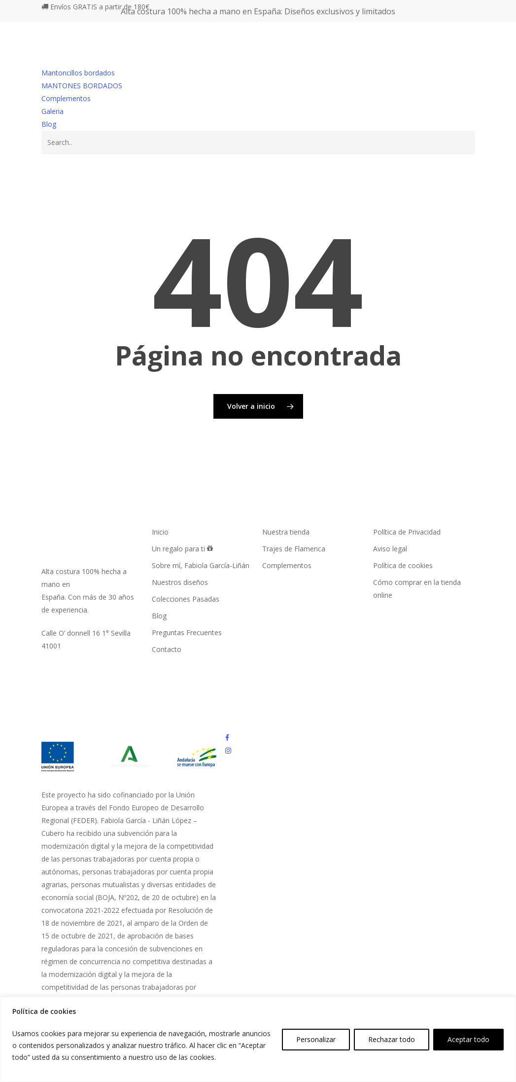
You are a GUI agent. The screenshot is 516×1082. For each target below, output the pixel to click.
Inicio (160, 532)
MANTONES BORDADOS (81, 85)
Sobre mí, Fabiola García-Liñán (200, 565)
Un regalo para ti (182, 548)
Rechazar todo (391, 1039)
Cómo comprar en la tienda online (417, 588)
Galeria (52, 111)
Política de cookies (403, 565)
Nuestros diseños (180, 582)
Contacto (166, 649)
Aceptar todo (468, 1039)
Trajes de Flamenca (293, 548)
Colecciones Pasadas (185, 599)
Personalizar (316, 1039)
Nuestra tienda (286, 532)
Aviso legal (390, 548)
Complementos (66, 98)
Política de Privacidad (407, 532)
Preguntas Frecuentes (187, 632)
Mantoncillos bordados (78, 72)
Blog (48, 124)
